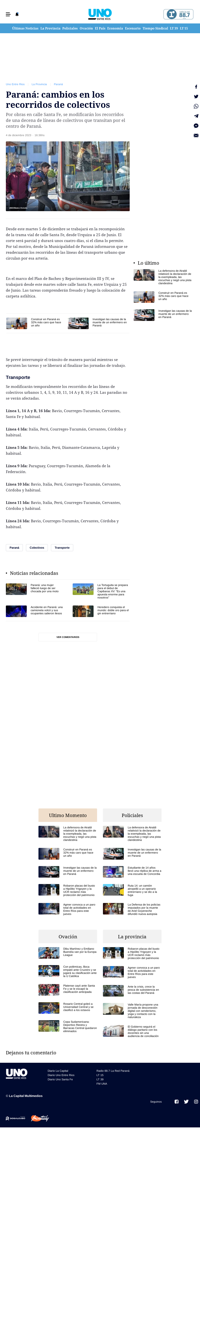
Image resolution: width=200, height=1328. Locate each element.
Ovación (86, 28)
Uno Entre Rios (15, 84)
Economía (115, 28)
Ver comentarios (67, 637)
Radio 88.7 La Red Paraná (112, 1070)
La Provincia (50, 28)
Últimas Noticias (25, 28)
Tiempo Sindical (155, 28)
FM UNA (101, 1083)
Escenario (133, 28)
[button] (8, 14)
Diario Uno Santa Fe (60, 1079)
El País (100, 28)
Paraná (58, 84)
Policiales (70, 28)
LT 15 (184, 28)
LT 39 (174, 28)
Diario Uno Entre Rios (61, 1075)
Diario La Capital (58, 1070)
